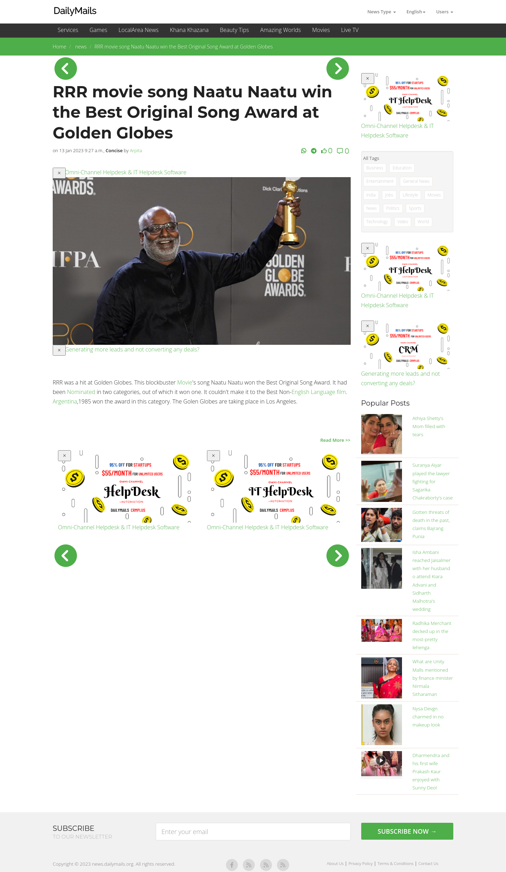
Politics (393, 208)
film (341, 392)
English (301, 392)
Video (402, 222)
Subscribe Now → (407, 831)
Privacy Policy (361, 863)
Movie (184, 382)
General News (416, 181)
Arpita (136, 150)
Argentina (65, 401)
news (80, 46)
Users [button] (444, 11)
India (371, 195)
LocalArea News (138, 30)
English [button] (416, 11)
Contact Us (429, 863)
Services (68, 30)
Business (374, 168)
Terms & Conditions (395, 863)
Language (323, 392)
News (371, 208)
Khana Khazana (189, 30)
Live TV (350, 30)
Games (98, 30)
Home (59, 46)
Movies (321, 30)
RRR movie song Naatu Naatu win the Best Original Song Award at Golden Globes (184, 46)
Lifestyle (410, 195)
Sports (415, 208)
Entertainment (380, 181)
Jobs (389, 195)
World (423, 222)
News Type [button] (381, 11)
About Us (336, 863)
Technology (377, 222)
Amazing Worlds (280, 30)
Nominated (81, 392)
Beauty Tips (234, 30)
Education (402, 168)
